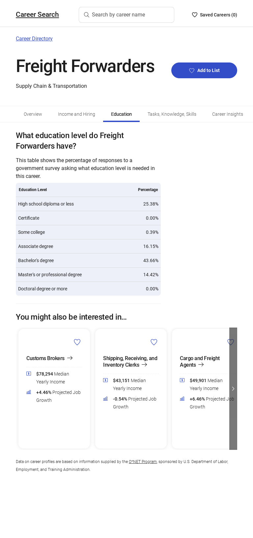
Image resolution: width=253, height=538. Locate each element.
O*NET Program (143, 461)
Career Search (37, 14)
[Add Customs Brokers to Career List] (77, 342)
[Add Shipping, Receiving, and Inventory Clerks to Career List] (154, 342)
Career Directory (34, 39)
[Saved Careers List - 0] (214, 15)
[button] (233, 389)
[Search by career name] (126, 15)
